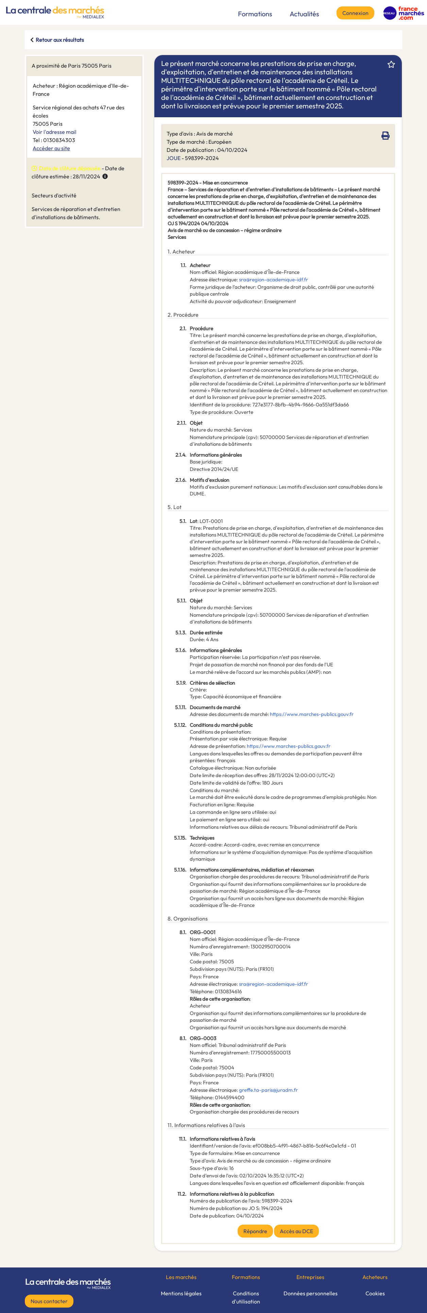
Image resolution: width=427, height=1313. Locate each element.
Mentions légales (181, 1293)
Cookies (375, 1293)
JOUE (174, 158)
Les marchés (181, 1277)
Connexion (355, 13)
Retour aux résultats (60, 39)
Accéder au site (51, 148)
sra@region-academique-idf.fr (273, 279)
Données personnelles (311, 1293)
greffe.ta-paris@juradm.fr (268, 1090)
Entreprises (310, 1277)
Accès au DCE (296, 1231)
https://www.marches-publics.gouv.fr (312, 714)
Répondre (255, 1231)
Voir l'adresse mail (54, 131)
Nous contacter (49, 1301)
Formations (255, 14)
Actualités (304, 14)
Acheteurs (375, 1277)
